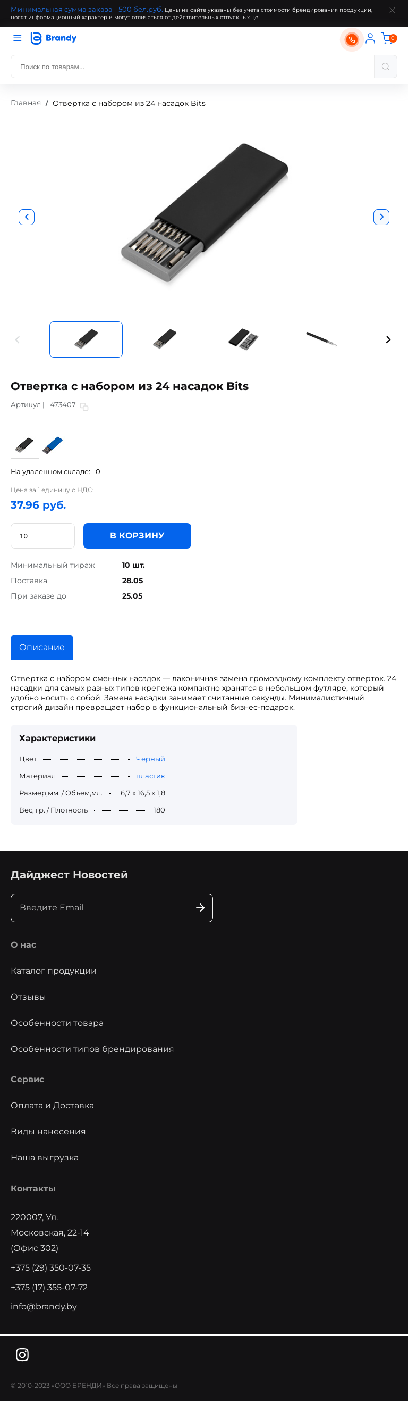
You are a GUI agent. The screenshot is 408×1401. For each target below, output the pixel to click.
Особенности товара (57, 1023)
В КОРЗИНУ (137, 535)
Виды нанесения (48, 1131)
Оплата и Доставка (52, 1105)
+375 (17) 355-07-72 (49, 1287)
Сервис (27, 1079)
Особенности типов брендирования (92, 1049)
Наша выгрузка (45, 1158)
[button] (18, 340)
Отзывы (28, 997)
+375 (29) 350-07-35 (51, 1268)
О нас (23, 945)
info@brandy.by (44, 1306)
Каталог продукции (54, 971)
